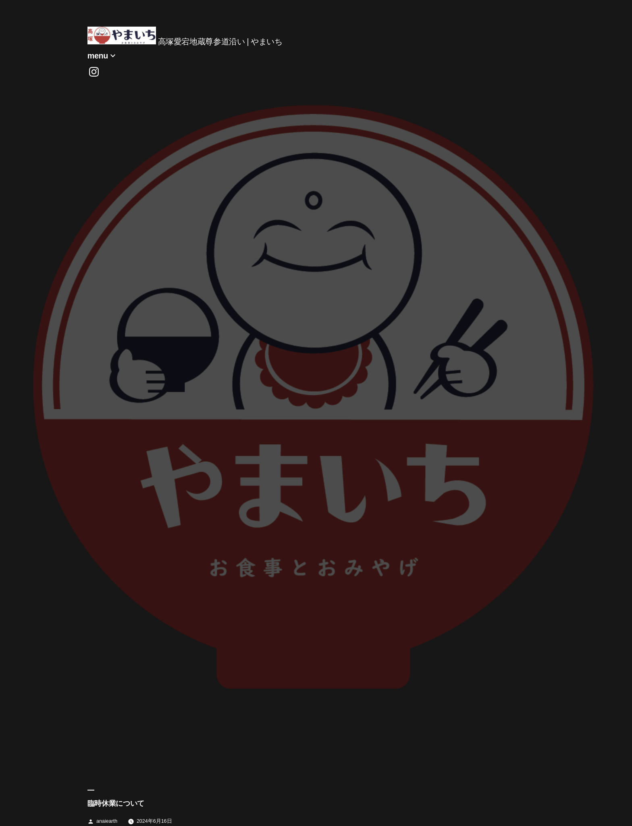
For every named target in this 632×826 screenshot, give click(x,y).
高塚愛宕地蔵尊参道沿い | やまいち (220, 41)
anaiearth (106, 821)
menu (97, 55)
